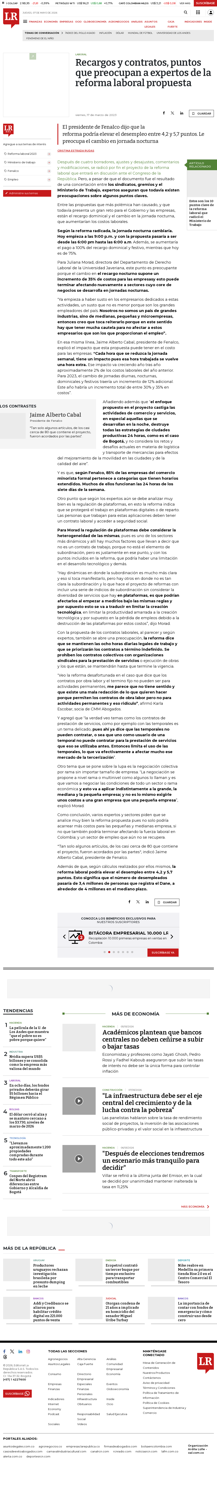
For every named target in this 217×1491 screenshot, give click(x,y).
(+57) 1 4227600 (14, 1379)
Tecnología (17, 1138)
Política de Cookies (156, 1402)
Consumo (54, 1374)
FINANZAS (35, 21)
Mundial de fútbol (140, 33)
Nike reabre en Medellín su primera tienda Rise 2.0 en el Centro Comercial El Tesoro (195, 1273)
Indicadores (56, 1399)
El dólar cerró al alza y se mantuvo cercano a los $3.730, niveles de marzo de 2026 (28, 1120)
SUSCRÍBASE (205, 3)
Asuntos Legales (59, 1364)
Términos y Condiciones (159, 1387)
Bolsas (14, 1109)
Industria (16, 1051)
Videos (82, 1424)
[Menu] (26, 21)
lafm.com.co (169, 1451)
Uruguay (39, 1260)
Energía (111, 1260)
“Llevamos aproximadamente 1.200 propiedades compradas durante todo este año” (30, 1151)
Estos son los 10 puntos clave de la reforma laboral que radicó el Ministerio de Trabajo (201, 213)
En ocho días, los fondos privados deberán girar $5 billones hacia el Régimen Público (29, 1091)
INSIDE (208, 21)
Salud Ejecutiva (117, 1414)
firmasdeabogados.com (120, 1446)
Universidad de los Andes (173, 33)
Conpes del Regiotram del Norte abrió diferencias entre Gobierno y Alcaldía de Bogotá (28, 1184)
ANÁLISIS (137, 21)
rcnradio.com (122, 1451)
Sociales (54, 1424)
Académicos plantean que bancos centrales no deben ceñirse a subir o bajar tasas (152, 1039)
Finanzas (54, 1389)
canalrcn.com (99, 1451)
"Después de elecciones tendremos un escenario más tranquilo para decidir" (153, 1160)
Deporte (184, 1260)
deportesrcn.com (38, 1456)
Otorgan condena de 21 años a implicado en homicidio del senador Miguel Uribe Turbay (123, 1311)
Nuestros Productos (156, 1372)
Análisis (111, 1359)
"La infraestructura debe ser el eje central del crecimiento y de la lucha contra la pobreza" (152, 1103)
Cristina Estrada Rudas (75, 150)
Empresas (54, 1384)
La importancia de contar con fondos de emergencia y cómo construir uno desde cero (195, 1311)
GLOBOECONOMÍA (95, 21)
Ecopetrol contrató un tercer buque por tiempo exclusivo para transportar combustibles (122, 1273)
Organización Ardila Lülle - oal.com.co (198, 1449)
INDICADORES (193, 21)
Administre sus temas (21, 193)
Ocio (110, 1404)
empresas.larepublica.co (83, 1446)
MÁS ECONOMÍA (192, 1206)
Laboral (15, 1080)
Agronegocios (57, 1359)
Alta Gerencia (86, 1359)
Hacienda (15, 1022)
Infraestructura (87, 1399)
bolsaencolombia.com (156, 1446)
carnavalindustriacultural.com (66, 1451)
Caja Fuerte (85, 1364)
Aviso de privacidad (156, 1382)
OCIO (78, 21)
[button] (63, 937)
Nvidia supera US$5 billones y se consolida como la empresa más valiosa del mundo (28, 1063)
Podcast (53, 1414)
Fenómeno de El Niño (40, 38)
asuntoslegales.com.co (18, 1446)
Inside (110, 1399)
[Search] (185, 12)
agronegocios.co (50, 1446)
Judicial (111, 1298)
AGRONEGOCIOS (118, 21)
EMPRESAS (66, 21)
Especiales (84, 1384)
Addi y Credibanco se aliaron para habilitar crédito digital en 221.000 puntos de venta (51, 1311)
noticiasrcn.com (146, 1451)
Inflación (105, 33)
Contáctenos (152, 1377)
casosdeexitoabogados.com (22, 1451)
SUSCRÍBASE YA (163, 952)
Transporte (18, 1171)
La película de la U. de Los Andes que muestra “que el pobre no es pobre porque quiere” (29, 1034)
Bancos (38, 1298)
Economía (113, 1374)
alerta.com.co (12, 1456)
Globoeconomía (118, 1389)
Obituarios (84, 1404)
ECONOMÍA (51, 21)
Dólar (120, 33)
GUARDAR (201, 113)
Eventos (112, 1384)
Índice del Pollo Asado (80, 33)
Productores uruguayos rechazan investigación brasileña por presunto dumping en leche (50, 1275)
